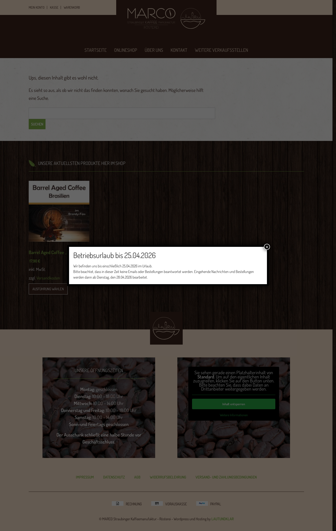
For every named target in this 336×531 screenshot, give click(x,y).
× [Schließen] (267, 247)
